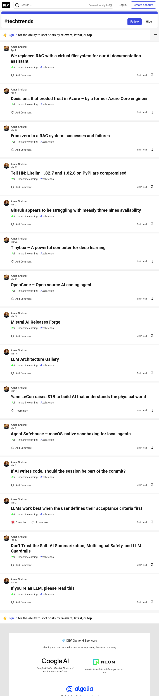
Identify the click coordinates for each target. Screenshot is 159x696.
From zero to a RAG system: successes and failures (60, 135)
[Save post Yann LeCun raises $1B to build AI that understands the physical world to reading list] (151, 411)
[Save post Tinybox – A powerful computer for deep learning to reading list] (151, 262)
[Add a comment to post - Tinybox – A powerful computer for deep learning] (21, 262)
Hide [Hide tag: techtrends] (149, 21)
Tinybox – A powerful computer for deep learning (58, 247)
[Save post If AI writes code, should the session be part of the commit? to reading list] (151, 485)
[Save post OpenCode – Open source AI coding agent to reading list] (151, 299)
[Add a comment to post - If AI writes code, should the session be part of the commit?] (21, 485)
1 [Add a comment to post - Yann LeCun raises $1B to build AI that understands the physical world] (19, 411)
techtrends (47, 67)
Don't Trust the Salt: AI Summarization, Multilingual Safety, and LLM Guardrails (76, 548)
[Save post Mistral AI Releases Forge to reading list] (151, 336)
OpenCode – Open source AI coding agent (51, 284)
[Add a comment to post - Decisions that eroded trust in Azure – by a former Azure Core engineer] (21, 112)
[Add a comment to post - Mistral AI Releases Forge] (21, 336)
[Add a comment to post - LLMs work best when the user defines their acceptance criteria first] (19, 522)
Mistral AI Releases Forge (35, 322)
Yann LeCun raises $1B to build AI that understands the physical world (78, 396)
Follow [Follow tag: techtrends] (134, 21)
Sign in (12, 35)
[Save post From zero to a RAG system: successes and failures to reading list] (151, 150)
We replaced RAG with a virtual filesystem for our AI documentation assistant (76, 58)
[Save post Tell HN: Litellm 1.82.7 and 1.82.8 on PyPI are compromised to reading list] (151, 187)
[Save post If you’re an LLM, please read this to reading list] (151, 602)
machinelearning (28, 67)
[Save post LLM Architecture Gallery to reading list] (151, 373)
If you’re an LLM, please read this (43, 588)
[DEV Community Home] (5, 5)
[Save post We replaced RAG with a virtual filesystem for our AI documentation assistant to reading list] (151, 75)
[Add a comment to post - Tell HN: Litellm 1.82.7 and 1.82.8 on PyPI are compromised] (21, 187)
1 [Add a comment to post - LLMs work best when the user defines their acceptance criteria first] (40, 522)
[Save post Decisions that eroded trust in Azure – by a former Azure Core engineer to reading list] (151, 113)
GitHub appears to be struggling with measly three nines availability (76, 210)
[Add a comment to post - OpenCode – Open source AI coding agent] (21, 299)
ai (13, 67)
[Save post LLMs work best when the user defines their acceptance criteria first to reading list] (151, 522)
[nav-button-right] (155, 33)
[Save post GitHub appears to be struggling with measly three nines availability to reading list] (151, 224)
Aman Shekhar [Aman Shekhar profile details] (19, 46)
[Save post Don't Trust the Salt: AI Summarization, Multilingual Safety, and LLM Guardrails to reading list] (151, 565)
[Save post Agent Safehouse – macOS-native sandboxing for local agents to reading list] (151, 448)
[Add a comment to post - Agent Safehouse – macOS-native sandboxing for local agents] (21, 448)
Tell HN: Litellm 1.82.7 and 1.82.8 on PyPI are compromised (68, 173)
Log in (123, 5)
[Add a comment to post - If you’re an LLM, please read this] (21, 602)
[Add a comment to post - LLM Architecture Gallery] (21, 373)
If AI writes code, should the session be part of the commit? (68, 471)
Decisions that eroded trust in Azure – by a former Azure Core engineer (79, 98)
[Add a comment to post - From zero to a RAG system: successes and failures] (21, 150)
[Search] (17, 5)
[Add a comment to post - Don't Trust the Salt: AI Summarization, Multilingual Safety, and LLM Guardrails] (21, 565)
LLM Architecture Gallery (35, 359)
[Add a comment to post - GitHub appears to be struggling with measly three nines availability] (21, 224)
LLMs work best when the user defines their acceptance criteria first (76, 508)
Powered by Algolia (100, 5)
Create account (143, 5)
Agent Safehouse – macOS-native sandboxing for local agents (71, 433)
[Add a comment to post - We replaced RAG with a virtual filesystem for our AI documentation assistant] (21, 75)
